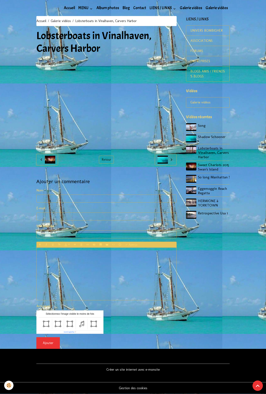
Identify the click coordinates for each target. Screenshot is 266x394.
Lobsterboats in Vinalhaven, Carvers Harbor (213, 152)
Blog (126, 7)
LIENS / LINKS (160, 7)
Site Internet (45, 226)
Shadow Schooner (211, 136)
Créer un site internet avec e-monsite (133, 370)
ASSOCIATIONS (201, 41)
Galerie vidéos (191, 7)
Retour (106, 160)
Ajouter (48, 343)
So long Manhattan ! (214, 177)
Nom (39, 190)
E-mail (40, 208)
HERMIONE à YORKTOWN (208, 203)
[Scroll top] (257, 385)
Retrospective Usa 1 (213, 213)
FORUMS (196, 51)
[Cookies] (9, 385)
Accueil (69, 7)
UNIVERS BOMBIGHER (206, 30)
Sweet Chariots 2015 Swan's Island (213, 167)
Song (202, 125)
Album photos (107, 7)
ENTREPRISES (200, 61)
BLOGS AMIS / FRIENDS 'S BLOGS (207, 73)
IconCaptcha (69, 332)
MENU (83, 7)
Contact (139, 7)
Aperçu (131, 245)
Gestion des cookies (133, 388)
